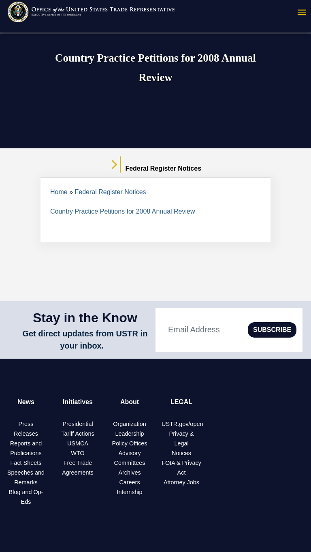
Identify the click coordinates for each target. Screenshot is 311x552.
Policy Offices (129, 443)
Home (59, 191)
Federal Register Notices (110, 191)
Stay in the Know (85, 317)
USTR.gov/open (182, 424)
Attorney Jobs (181, 482)
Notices (181, 453)
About (129, 401)
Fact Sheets (26, 463)
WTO (77, 453)
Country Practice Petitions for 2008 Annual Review (122, 211)
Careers (129, 482)
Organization (129, 424)
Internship (129, 492)
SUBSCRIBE (272, 329)
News (25, 401)
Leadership (129, 433)
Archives (129, 472)
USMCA (77, 443)
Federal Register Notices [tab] (155, 169)
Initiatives (78, 401)
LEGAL (181, 401)
